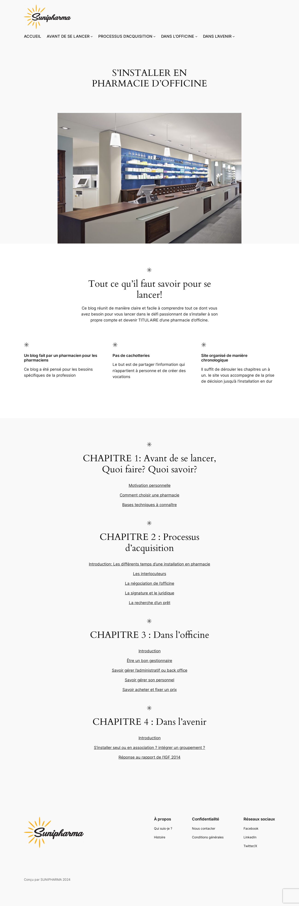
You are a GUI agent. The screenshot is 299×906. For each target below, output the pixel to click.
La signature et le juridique (149, 593)
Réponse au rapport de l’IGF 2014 (149, 757)
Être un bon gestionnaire (149, 660)
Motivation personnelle (150, 485)
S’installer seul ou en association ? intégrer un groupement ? (149, 747)
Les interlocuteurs (149, 573)
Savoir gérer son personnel (149, 680)
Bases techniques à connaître (149, 504)
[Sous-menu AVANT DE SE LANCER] (91, 36)
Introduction (150, 651)
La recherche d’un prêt (149, 602)
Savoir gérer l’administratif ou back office (149, 670)
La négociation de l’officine (149, 583)
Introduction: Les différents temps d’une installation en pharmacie (149, 564)
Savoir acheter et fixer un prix (149, 689)
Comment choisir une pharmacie (149, 495)
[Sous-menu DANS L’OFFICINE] (196, 36)
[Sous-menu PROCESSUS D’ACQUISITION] (154, 36)
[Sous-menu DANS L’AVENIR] (233, 36)
